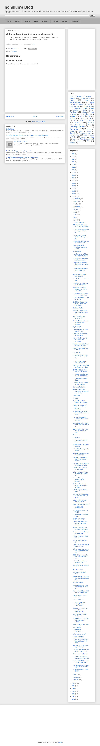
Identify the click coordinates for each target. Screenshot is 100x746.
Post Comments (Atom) (38, 121)
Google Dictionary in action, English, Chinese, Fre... (79, 604)
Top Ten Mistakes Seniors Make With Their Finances (81, 322)
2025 (73, 156)
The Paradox (77, 627)
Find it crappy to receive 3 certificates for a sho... (81, 366)
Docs (92, 108)
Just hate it (76, 395)
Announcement (85, 98)
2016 (73, 180)
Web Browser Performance (77, 630)
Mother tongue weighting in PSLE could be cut (80, 349)
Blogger (91, 103)
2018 (73, 175)
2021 (73, 167)
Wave (74, 139)
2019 (73, 172)
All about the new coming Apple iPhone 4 (80, 646)
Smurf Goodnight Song (20, 141)
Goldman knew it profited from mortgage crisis (80, 294)
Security (64, 21)
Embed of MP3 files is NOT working (79, 275)
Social (76, 135)
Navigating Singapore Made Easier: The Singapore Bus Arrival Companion (27, 135)
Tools (74, 137)
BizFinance (14, 51)
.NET (71, 96)
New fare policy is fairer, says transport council (80, 254)
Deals (85, 108)
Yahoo (88, 141)
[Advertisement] (82, 59)
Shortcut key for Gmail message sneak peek (80, 528)
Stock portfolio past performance (79, 317)
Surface (92, 135)
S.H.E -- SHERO (78, 599)
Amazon (79, 96)
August (75, 209)
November (76, 201)
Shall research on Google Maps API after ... (81, 532)
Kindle (92, 118)
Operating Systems (77, 127)
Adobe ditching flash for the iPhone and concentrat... (80, 339)
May (74, 217)
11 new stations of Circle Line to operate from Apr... (80, 430)
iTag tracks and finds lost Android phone (80, 330)
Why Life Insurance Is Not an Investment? (81, 454)
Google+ (72, 116)
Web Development (87, 139)
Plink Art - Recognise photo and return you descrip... (80, 485)
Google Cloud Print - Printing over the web (80, 401)
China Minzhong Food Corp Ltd (80, 441)
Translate (83, 137)
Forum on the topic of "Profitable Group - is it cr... (80, 236)
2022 (73, 164)
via (33, 44)
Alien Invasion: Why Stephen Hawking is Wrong (80, 247)
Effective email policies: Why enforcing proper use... (80, 312)
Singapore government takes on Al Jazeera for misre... (80, 264)
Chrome (88, 104)
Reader (72, 131)
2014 (73, 186)
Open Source (79, 125)
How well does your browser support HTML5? (79, 479)
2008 (73, 686)
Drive (83, 110)
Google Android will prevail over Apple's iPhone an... (81, 230)
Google (17, 21)
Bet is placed (77, 435)
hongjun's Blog (19, 7)
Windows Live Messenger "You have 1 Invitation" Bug (81, 550)
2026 (73, 154)
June (75, 214)
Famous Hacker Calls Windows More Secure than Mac (80, 418)
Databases (75, 21)
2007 (73, 688)
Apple (36, 21)
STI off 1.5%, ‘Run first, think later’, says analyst (81, 225)
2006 (73, 691)
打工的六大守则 (78, 569)
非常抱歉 (76, 398)
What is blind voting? (79, 634)
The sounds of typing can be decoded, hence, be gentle (80, 495)
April (75, 220)
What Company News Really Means (79, 615)
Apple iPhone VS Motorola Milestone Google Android (81, 620)
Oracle (90, 127)
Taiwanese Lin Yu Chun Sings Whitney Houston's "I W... (80, 609)
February (76, 677)
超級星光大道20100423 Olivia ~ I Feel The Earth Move (80, 303)
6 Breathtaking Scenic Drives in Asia (79, 596)
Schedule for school (79, 222)
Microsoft (45, 21)
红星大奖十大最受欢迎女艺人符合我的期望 (80, 284)
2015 (73, 183)
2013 (73, 188)
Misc (77, 122)
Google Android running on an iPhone (80, 334)
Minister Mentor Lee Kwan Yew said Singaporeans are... (81, 578)
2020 (73, 170)
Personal (74, 129)
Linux (74, 120)
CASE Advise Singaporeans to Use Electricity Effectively (22, 157)
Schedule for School (79, 387)
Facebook (27, 21)
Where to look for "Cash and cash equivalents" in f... (80, 473)
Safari (80, 131)
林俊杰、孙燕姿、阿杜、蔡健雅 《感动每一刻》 (81, 370)
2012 (73, 191)
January (76, 680)
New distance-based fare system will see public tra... (80, 357)
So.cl (71, 135)
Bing (86, 100)
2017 (73, 178)
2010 (73, 196)
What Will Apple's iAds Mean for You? (80, 561)
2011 (73, 194)
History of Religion (78, 637)
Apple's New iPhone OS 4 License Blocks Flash (81, 591)
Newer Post (10, 116)
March (75, 674)
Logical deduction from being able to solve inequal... (80, 523)
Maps (81, 120)
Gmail (74, 114)
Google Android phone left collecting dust (81, 545)
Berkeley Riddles (78, 308)
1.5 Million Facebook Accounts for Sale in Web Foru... (80, 289)
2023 (73, 162)
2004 (73, 696)
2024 (73, 159)
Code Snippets (74, 106)
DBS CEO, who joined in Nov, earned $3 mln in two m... (80, 556)
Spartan (86, 135)
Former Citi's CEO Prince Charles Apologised (80, 661)
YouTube (72, 143)
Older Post (59, 116)
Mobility (55, 21)
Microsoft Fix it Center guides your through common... (80, 406)
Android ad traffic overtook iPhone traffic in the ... (81, 242)
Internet (72, 118)
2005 (73, 694)
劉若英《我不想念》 (79, 519)
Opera (89, 125)
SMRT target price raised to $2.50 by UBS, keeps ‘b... (81, 424)
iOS (82, 118)
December (76, 198)
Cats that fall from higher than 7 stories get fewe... (80, 270)
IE (89, 116)
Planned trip (76, 352)
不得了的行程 (77, 251)
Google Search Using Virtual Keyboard (79, 362)
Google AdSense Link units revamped (79, 501)
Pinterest (89, 129)
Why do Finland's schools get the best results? (81, 650)
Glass (92, 112)
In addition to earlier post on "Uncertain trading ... (81, 375)
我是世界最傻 (10, 129)
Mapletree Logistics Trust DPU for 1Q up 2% (80, 344)
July (74, 212)
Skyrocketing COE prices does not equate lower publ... (80, 586)
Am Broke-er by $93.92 (80, 654)
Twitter (92, 137)
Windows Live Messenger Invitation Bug (81, 566)
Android (72, 98)
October (76, 204)
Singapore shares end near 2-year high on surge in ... (80, 459)
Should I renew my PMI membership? (80, 468)
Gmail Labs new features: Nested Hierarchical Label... (81, 641)
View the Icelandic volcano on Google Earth (81, 383)
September (76, 206)
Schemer (89, 131)
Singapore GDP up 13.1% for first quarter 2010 (81, 464)
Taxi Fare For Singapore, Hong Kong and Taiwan (20, 151)
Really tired (76, 437)
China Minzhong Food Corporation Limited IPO (81, 657)
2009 (73, 683)
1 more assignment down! (81, 624)
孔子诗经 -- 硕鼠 (78, 582)
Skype (89, 133)
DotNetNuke (76, 110)
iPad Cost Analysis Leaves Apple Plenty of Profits (81, 666)
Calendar (80, 104)
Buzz (74, 104)
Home (9, 21)
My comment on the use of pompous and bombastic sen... (81, 506)
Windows (77, 141)
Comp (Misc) (89, 106)
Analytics (88, 96)
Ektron (90, 110)
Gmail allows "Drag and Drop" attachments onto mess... (81, 412)
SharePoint (83, 133)
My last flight (77, 327)
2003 (73, 699)
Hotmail (82, 116)
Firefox (84, 112)
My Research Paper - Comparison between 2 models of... (81, 391)
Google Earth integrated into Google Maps (80, 259)
